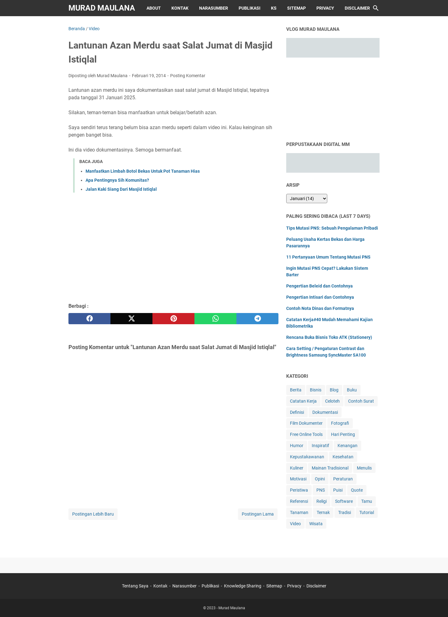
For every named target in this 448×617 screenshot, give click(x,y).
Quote (357, 490)
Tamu (366, 501)
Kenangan (347, 445)
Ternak (323, 512)
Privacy (325, 8)
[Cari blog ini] (376, 8)
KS (274, 8)
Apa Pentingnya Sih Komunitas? (117, 180)
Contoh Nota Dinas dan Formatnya (320, 308)
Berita (295, 389)
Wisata (316, 523)
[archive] (306, 198)
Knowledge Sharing (242, 585)
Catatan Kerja (303, 401)
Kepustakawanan (307, 456)
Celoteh (332, 401)
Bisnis (315, 389)
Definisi (297, 412)
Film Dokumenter (306, 423)
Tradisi (344, 512)
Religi (321, 501)
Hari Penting (343, 434)
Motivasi (298, 478)
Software (344, 501)
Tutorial (366, 512)
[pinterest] (173, 318)
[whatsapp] (215, 318)
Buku (352, 389)
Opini (320, 478)
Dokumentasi (325, 412)
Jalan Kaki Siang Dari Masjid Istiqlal (121, 189)
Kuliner (296, 467)
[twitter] (131, 318)
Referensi (299, 501)
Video (295, 523)
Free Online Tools (306, 434)
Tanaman (299, 512)
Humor (296, 445)
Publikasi (249, 8)
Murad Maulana (101, 7)
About (154, 8)
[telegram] (257, 318)
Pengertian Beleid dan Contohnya (319, 285)
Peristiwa (299, 490)
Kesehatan (343, 456)
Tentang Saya (135, 585)
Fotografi (340, 423)
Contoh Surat (361, 401)
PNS (320, 490)
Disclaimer (357, 8)
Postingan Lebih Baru (93, 514)
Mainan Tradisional (330, 467)
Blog (334, 389)
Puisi (338, 490)
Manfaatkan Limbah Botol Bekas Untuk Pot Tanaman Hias (143, 171)
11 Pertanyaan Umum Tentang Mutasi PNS (328, 257)
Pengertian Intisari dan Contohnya (320, 297)
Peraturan (343, 478)
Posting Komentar (187, 75)
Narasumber (213, 8)
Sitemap (296, 8)
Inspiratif (320, 445)
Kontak (180, 8)
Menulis (364, 467)
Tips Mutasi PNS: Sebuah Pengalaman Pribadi (332, 228)
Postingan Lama (258, 514)
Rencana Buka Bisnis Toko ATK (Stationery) (329, 337)
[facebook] (89, 318)
